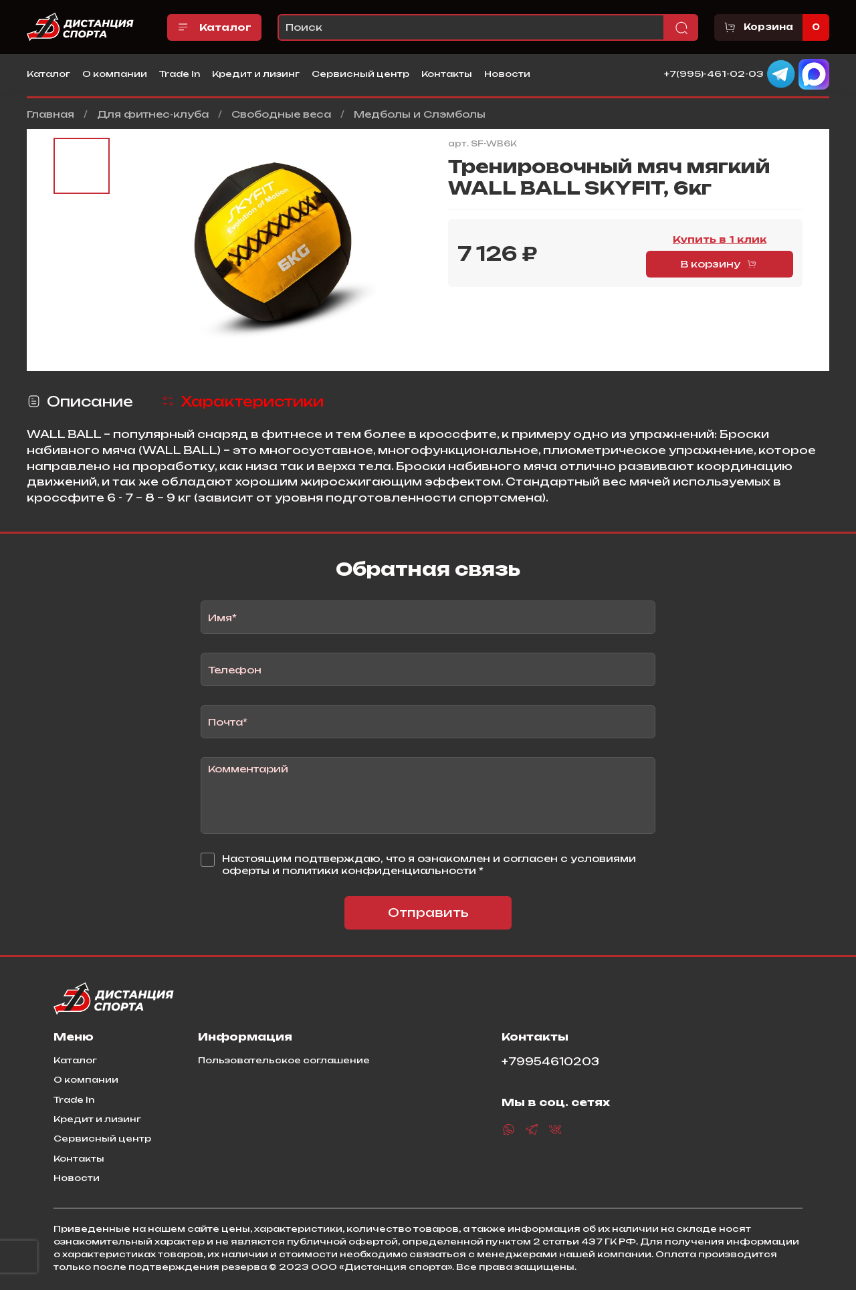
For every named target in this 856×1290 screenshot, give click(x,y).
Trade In (179, 73)
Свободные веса (281, 114)
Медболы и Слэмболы (420, 114)
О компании (114, 73)
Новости (507, 73)
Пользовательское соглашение (284, 1060)
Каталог (214, 27)
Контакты (446, 73)
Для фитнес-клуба (153, 114)
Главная (50, 114)
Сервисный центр (360, 73)
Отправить (428, 912)
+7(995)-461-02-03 (714, 73)
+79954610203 (550, 1061)
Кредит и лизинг (256, 73)
